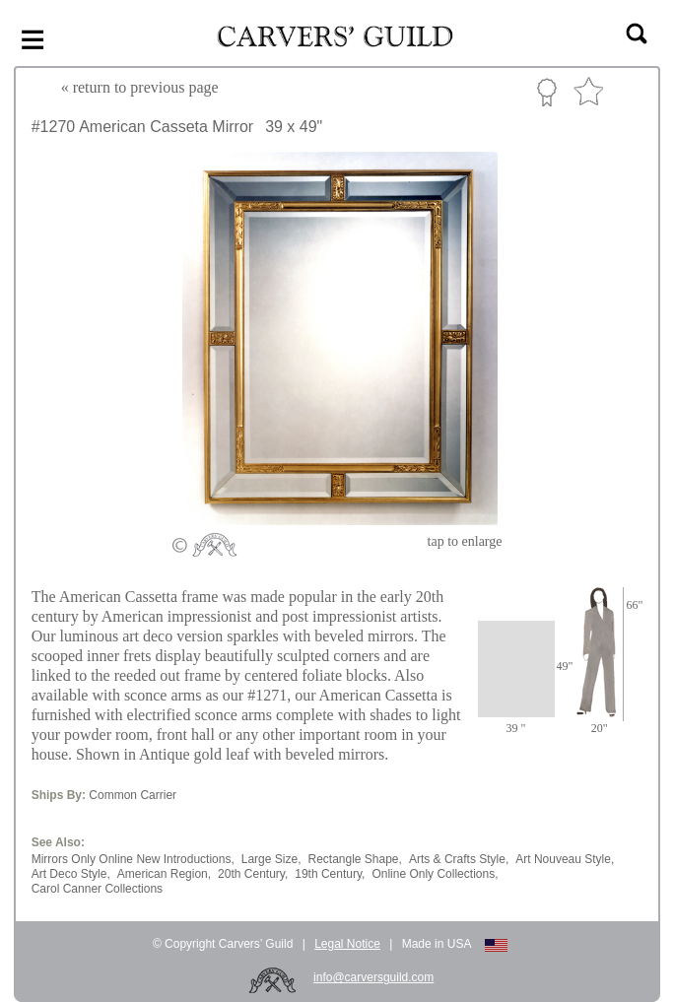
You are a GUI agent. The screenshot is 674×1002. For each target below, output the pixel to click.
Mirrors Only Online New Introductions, (133, 859)
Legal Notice (347, 944)
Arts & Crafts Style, (458, 859)
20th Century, (253, 874)
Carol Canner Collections (97, 889)
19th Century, (330, 874)
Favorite (588, 92)
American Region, (164, 874)
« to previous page (140, 87)
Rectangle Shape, (354, 859)
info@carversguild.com (373, 977)
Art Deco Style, (71, 874)
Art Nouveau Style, (564, 859)
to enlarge (465, 541)
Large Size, (271, 859)
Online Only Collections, (434, 874)
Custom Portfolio (546, 91)
